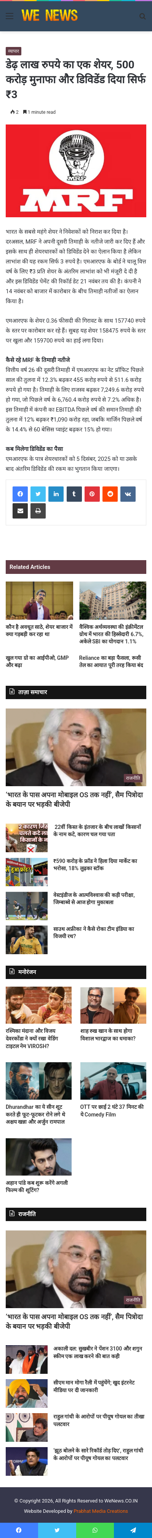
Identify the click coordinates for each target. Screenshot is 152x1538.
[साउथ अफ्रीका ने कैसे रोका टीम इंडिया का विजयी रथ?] (27, 940)
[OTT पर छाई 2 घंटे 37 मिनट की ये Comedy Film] (113, 1081)
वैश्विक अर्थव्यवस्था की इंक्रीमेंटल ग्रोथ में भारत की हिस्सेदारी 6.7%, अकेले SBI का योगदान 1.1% (111, 634)
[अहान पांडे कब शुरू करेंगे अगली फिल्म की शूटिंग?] (39, 1157)
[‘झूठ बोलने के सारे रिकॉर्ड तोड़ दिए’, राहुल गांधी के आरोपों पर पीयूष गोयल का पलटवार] (27, 1461)
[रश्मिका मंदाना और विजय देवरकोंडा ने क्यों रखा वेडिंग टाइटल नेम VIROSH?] (39, 1005)
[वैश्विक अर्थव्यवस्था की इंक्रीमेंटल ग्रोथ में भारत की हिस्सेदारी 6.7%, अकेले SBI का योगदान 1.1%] (113, 601)
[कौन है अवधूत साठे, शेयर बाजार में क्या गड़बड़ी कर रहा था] (39, 601)
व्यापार (13, 51)
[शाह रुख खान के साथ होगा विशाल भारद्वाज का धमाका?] (113, 1005)
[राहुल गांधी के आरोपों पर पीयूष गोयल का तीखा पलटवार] (27, 1427)
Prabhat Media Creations (101, 1511)
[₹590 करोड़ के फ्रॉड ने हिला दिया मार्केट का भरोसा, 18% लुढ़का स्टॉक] (27, 872)
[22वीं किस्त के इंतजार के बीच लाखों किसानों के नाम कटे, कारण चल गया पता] (27, 838)
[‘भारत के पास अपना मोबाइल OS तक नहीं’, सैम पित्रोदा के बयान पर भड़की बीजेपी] (76, 746)
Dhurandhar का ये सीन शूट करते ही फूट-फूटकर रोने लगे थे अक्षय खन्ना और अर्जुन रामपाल (35, 1114)
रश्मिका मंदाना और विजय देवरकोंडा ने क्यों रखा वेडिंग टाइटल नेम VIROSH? (32, 1038)
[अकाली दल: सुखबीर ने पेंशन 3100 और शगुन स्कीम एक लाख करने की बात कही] (27, 1359)
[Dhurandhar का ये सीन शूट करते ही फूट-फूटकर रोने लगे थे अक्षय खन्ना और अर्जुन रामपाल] (39, 1081)
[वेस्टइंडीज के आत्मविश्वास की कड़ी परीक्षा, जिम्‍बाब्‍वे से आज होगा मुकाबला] (27, 906)
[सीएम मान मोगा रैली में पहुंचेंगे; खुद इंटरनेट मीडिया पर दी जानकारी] (27, 1393)
